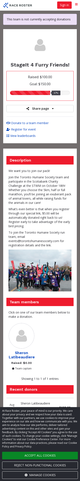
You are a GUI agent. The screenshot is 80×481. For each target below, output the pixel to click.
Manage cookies (40, 475)
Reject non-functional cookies (40, 465)
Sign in (64, 5)
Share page (40, 108)
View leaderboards (21, 136)
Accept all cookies (40, 455)
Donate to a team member (27, 123)
